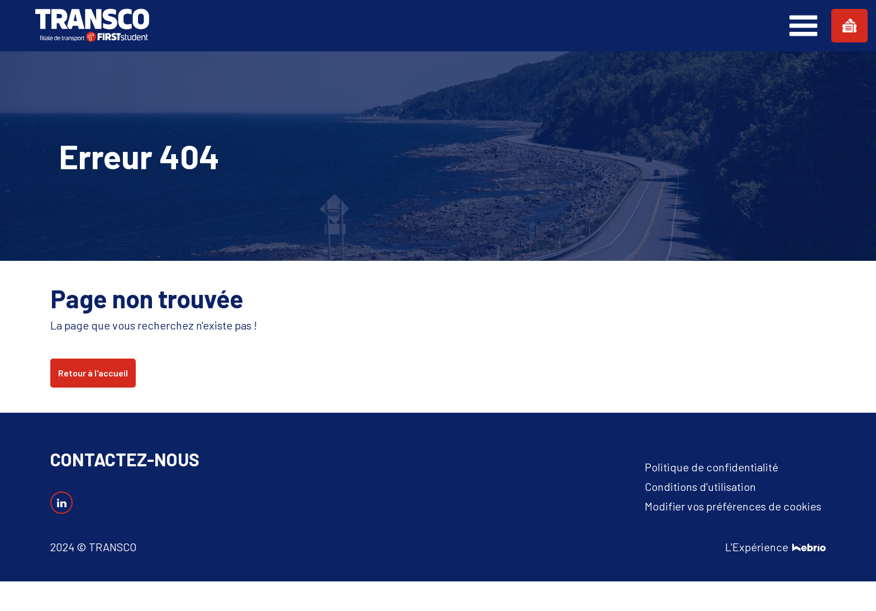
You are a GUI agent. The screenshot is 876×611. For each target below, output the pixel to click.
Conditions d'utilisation (700, 486)
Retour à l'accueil (93, 372)
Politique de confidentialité (711, 466)
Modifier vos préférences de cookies (733, 506)
